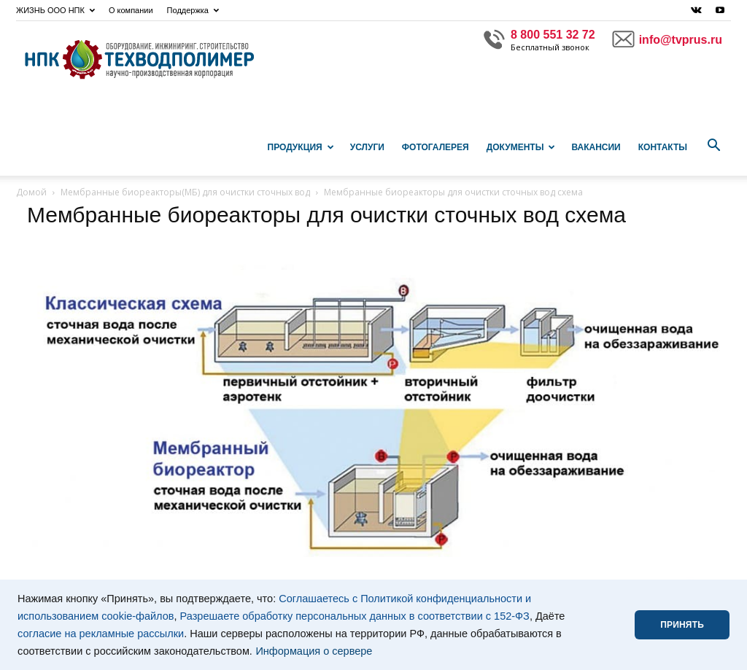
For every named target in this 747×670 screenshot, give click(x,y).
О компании (131, 10)
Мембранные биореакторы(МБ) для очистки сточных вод (185, 192)
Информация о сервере (313, 651)
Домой (31, 192)
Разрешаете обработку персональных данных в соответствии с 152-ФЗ (355, 616)
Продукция (301, 147)
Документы (521, 147)
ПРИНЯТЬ (682, 625)
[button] (713, 145)
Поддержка (193, 10)
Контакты (662, 147)
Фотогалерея (435, 147)
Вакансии (595, 147)
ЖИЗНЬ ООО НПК (55, 10)
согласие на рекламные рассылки (101, 633)
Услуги (367, 147)
